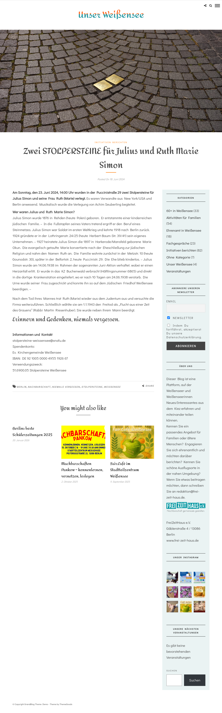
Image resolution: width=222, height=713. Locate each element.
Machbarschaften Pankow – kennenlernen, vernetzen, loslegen (82, 473)
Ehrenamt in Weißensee (183, 233)
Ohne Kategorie (178, 260)
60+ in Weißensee (179, 213)
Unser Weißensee (179, 266)
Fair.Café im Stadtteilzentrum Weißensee (124, 473)
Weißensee (112, 389)
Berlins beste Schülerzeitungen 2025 (32, 434)
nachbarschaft (39, 389)
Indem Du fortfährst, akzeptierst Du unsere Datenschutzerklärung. (184, 334)
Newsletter (180, 321)
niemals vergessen (66, 389)
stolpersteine (92, 389)
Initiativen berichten (111, 145)
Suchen (171, 673)
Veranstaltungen (178, 273)
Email (171, 304)
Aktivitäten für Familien (183, 220)
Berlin (21, 389)
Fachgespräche (177, 246)
